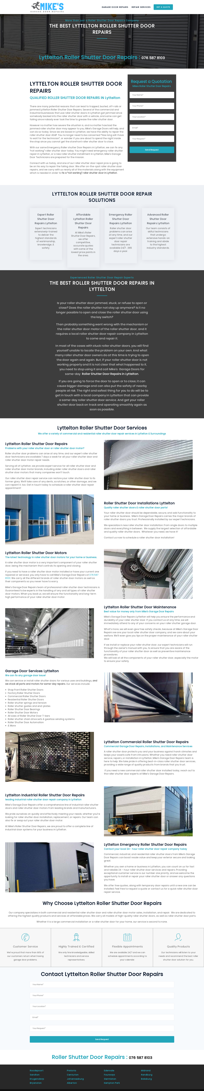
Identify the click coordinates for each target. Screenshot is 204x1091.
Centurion (73, 1072)
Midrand (146, 1069)
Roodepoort (37, 1069)
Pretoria (71, 1069)
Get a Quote (163, 7)
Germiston (110, 1075)
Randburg (147, 1072)
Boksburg (146, 1075)
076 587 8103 (153, 57)
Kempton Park (112, 1078)
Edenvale (109, 1069)
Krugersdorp (37, 1075)
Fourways (109, 1072)
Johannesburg (75, 1075)
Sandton (35, 1072)
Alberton (72, 1078)
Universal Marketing (55, 1087)
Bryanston (36, 1078)
